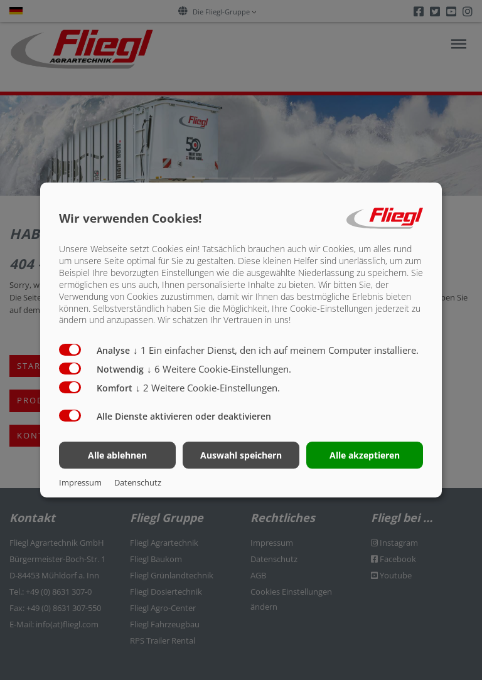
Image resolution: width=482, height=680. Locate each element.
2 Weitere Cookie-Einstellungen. (208, 387)
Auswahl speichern (241, 455)
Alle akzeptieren (364, 455)
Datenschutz (137, 482)
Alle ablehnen (117, 455)
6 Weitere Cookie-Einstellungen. (219, 369)
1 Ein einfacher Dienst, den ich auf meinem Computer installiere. (276, 350)
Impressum (80, 482)
